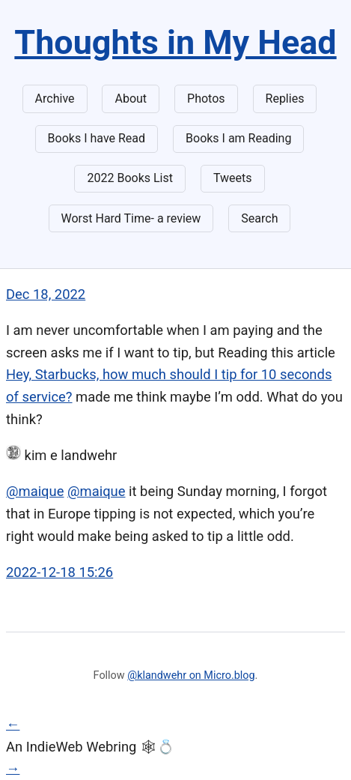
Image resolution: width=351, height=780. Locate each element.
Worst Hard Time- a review (131, 218)
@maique (35, 491)
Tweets (232, 178)
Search (259, 218)
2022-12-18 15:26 (59, 572)
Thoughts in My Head (175, 42)
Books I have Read (96, 138)
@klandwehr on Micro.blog (190, 675)
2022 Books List (130, 178)
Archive (55, 98)
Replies (285, 98)
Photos (206, 98)
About (131, 98)
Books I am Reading (238, 138)
